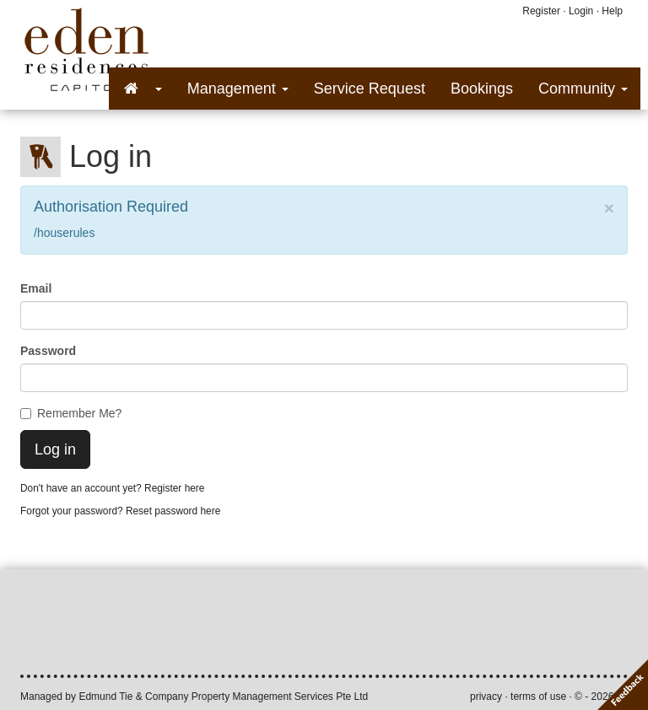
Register (541, 11)
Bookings (482, 88)
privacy (486, 696)
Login (581, 11)
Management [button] (238, 88)
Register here (174, 488)
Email (35, 288)
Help (612, 11)
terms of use (538, 696)
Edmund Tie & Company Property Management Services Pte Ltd (223, 696)
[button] (142, 88)
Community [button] (583, 88)
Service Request (369, 88)
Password (48, 351)
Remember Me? (71, 413)
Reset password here (173, 511)
